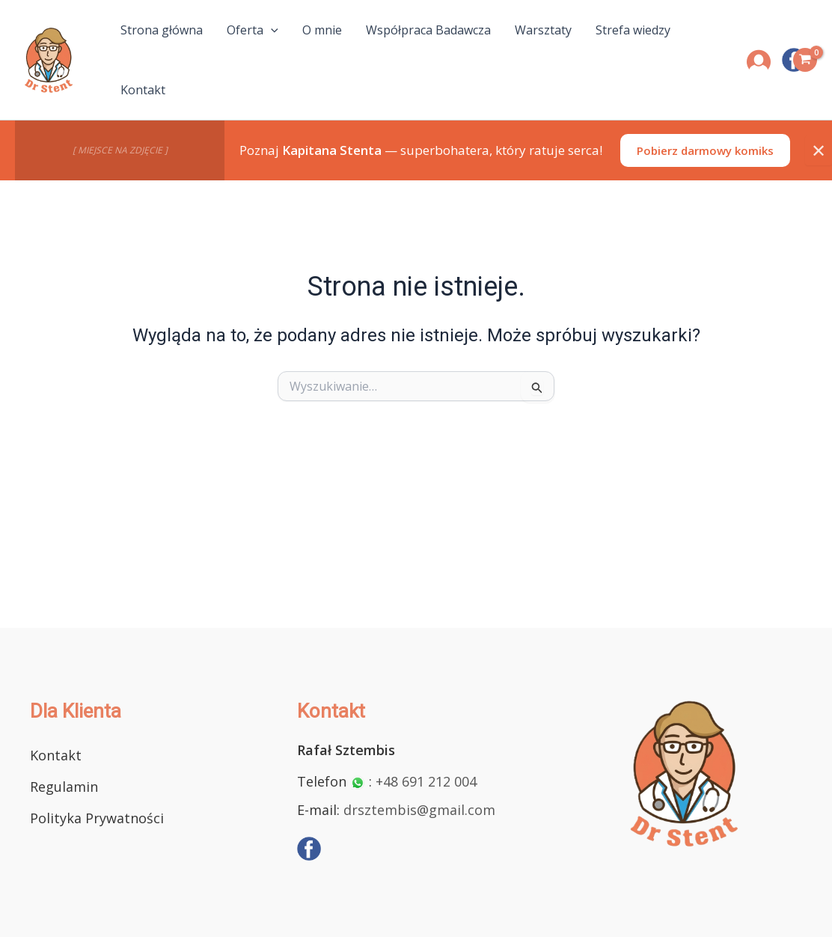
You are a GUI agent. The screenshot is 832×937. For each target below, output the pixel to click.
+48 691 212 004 (426, 781)
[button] (270, 30)
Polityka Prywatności (97, 818)
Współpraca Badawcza (428, 30)
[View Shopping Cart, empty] (805, 60)
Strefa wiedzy (633, 30)
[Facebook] (309, 849)
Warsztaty (543, 30)
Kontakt (142, 90)
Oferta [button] (252, 30)
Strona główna (161, 30)
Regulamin (64, 787)
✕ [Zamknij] (818, 150)
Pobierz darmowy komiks (705, 150)
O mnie (322, 30)
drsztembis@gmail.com (419, 810)
